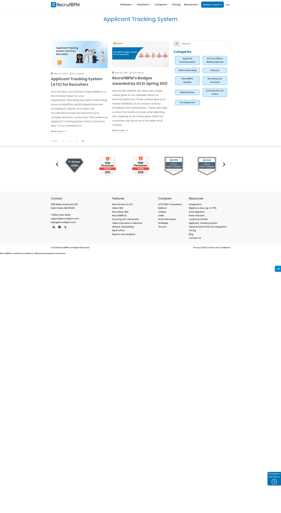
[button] (57, 164)
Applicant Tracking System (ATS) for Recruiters (76, 81)
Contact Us (195, 237)
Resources (190, 4)
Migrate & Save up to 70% (202, 208)
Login (227, 4)
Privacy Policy (200, 247)
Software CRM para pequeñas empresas (44, 253)
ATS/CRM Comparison (170, 204)
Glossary (214, 70)
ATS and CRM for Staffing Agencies (215, 60)
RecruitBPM (5, 253)
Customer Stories (198, 219)
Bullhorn (162, 208)
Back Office (118, 230)
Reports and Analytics (123, 234)
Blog (191, 234)
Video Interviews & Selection (127, 223)
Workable (163, 223)
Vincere (162, 226)
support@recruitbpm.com (65, 218)
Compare (160, 4)
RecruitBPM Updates (187, 80)
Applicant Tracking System (187, 60)
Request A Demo (212, 4)
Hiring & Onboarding (123, 226)
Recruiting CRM (120, 211)
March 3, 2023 (61, 73)
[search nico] (205, 44)
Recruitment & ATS (122, 204)
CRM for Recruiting (187, 70)
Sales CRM (117, 208)
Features (125, 4)
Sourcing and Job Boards (125, 219)
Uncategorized (187, 102)
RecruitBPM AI (119, 215)
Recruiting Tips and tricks (215, 80)
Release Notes (187, 92)
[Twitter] (65, 227)
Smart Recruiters (167, 219)
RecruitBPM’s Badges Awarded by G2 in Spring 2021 (139, 80)
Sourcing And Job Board (215, 92)
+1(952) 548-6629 (60, 214)
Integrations (195, 204)
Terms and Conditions (219, 247)
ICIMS (161, 215)
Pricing (176, 4)
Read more (58, 131)
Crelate (162, 211)
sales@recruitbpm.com (63, 222)
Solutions (143, 4)
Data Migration (197, 211)
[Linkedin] (54, 227)
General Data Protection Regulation (208, 226)
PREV (55, 141)
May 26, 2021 (121, 72)
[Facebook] (59, 227)
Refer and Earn (197, 215)
